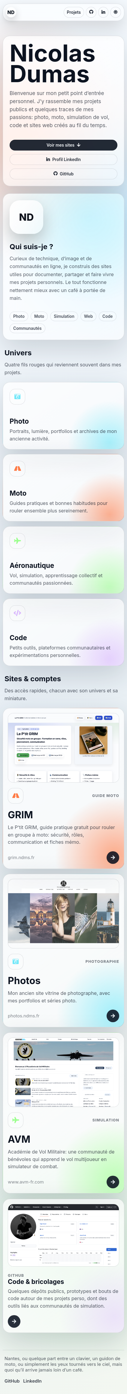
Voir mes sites (63, 145)
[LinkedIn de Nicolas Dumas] (103, 12)
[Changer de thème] (115, 12)
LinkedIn (32, 1381)
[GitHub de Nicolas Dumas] (91, 12)
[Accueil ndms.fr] (11, 12)
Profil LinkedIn (63, 159)
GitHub (63, 174)
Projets (74, 12)
